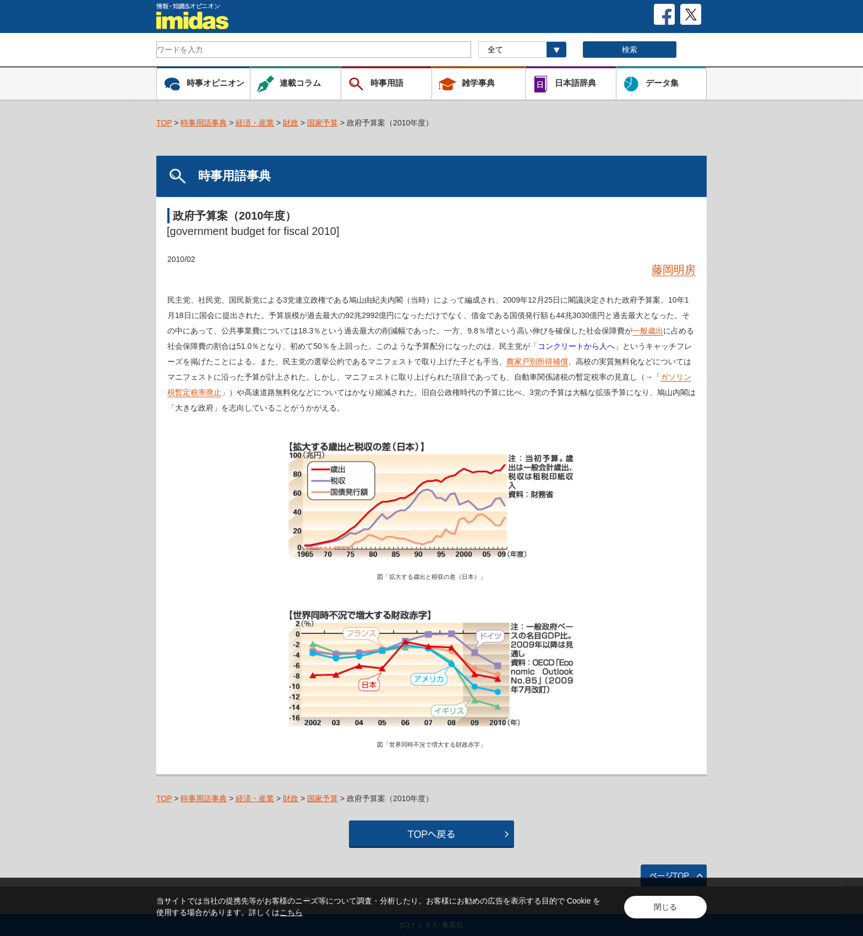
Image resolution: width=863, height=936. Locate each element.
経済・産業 (255, 122)
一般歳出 (647, 330)
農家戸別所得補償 (537, 361)
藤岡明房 (674, 270)
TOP (164, 122)
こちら (291, 912)
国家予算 (322, 122)
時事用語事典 (204, 122)
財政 (290, 122)
